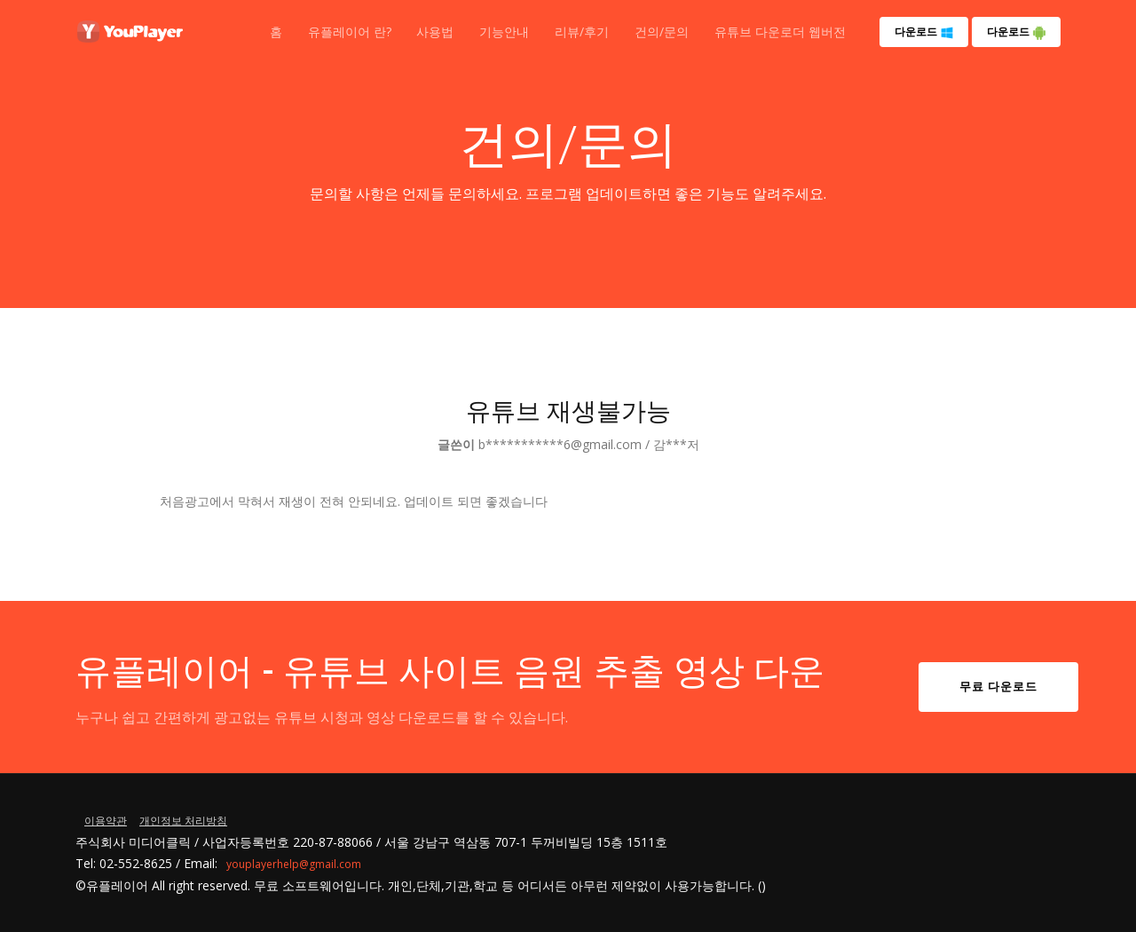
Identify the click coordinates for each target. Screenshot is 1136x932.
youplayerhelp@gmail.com (293, 864)
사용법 (435, 31)
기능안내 (504, 31)
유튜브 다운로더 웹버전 (780, 31)
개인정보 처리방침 (183, 820)
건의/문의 (662, 31)
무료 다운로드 (998, 686)
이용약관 (105, 820)
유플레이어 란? (349, 31)
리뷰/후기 (582, 31)
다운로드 (924, 32)
